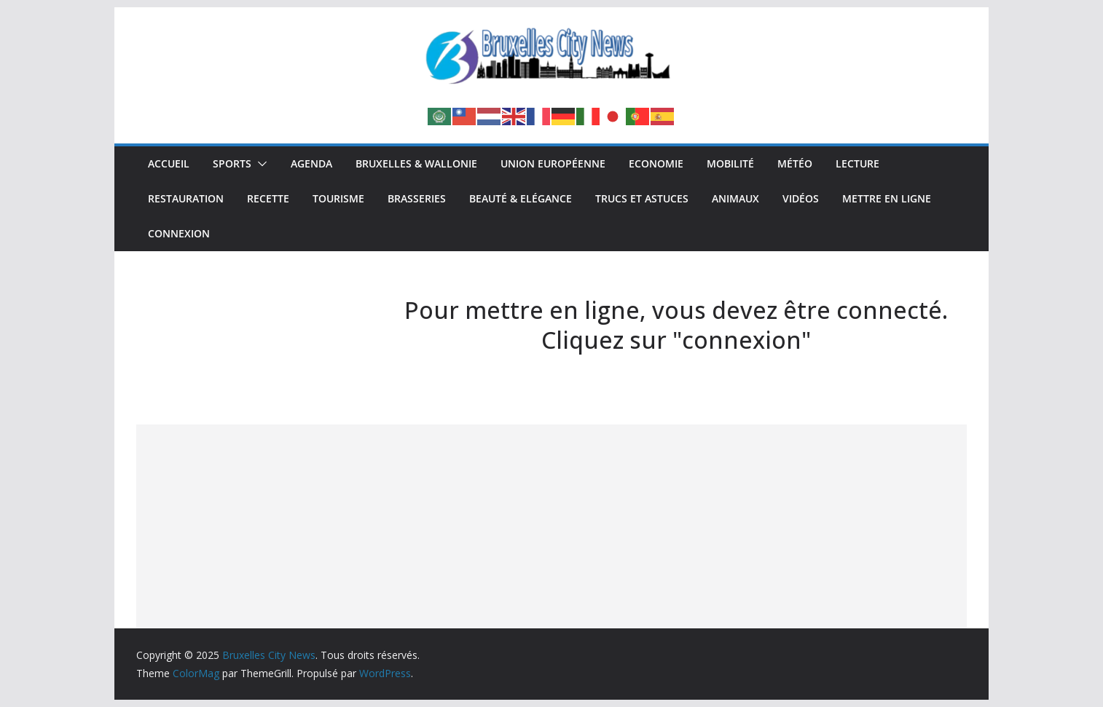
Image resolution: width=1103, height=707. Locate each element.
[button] (259, 164)
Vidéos (800, 198)
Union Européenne (553, 163)
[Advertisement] (551, 526)
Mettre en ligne (886, 198)
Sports (232, 163)
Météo (794, 163)
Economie (656, 163)
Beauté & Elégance (520, 198)
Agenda (311, 163)
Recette (268, 198)
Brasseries (417, 198)
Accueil (168, 163)
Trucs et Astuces (641, 198)
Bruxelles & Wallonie (416, 163)
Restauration (186, 198)
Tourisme (338, 198)
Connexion (179, 233)
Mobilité (730, 163)
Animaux (735, 198)
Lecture (857, 163)
